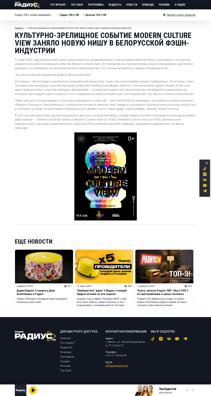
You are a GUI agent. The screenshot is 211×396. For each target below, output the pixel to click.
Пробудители (167, 389)
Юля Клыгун (165, 392)
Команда (148, 4)
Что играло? (58, 4)
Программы (96, 4)
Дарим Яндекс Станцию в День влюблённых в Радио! (36, 292)
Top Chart (77, 4)
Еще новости (33, 241)
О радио (180, 4)
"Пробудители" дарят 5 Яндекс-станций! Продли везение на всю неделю (102, 292)
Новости (131, 4)
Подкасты (114, 4)
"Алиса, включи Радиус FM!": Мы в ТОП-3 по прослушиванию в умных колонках (162, 292)
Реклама (164, 4)
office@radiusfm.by (117, 365)
